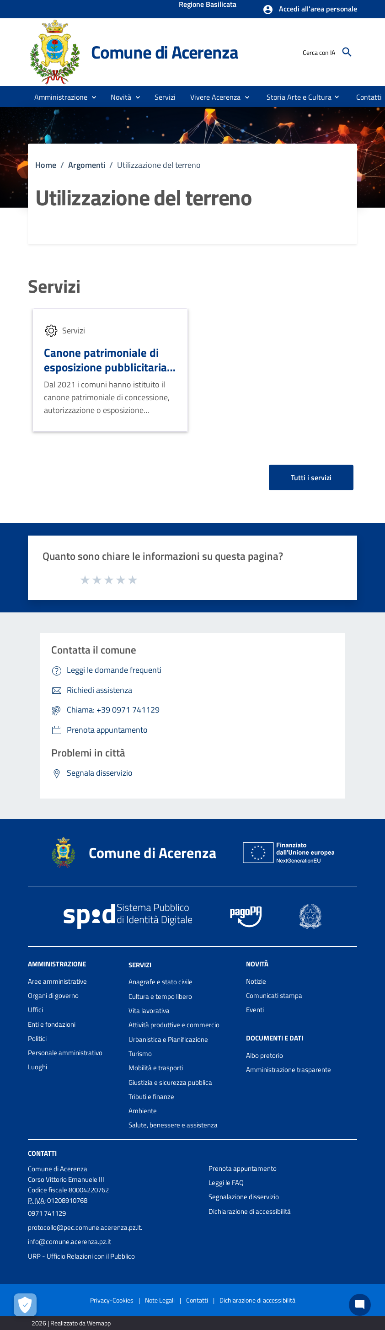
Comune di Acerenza (164, 51)
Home (45, 165)
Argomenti (86, 165)
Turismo (140, 1053)
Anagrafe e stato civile (160, 981)
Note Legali (160, 1300)
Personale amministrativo (65, 1052)
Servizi (54, 286)
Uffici (35, 1009)
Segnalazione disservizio (244, 1196)
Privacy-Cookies (112, 1300)
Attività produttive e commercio (173, 1024)
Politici (37, 1038)
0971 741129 (47, 1213)
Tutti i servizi (311, 477)
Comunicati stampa (274, 995)
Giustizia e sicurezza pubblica (170, 1082)
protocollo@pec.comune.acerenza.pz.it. (85, 1227)
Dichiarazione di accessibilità (250, 1211)
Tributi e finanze (151, 1096)
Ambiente (142, 1110)
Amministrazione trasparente (288, 1069)
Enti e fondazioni (51, 1024)
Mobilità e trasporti (155, 1067)
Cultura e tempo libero (160, 996)
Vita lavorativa (149, 1010)
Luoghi (37, 1067)
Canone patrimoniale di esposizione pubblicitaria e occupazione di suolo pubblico (110, 374)
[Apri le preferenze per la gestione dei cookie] (25, 1304)
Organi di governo (53, 995)
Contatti (42, 1153)
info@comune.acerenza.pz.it (69, 1241)
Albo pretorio (264, 1055)
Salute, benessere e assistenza (173, 1125)
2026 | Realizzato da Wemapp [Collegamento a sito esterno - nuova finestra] (71, 1323)
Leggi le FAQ (226, 1182)
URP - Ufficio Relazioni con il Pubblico (81, 1256)
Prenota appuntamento (243, 1168)
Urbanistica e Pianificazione (168, 1039)
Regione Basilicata (207, 5)
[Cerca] (347, 52)
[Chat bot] (359, 1304)
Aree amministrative (57, 981)
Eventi (255, 1009)
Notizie (256, 981)
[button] (309, 9)
